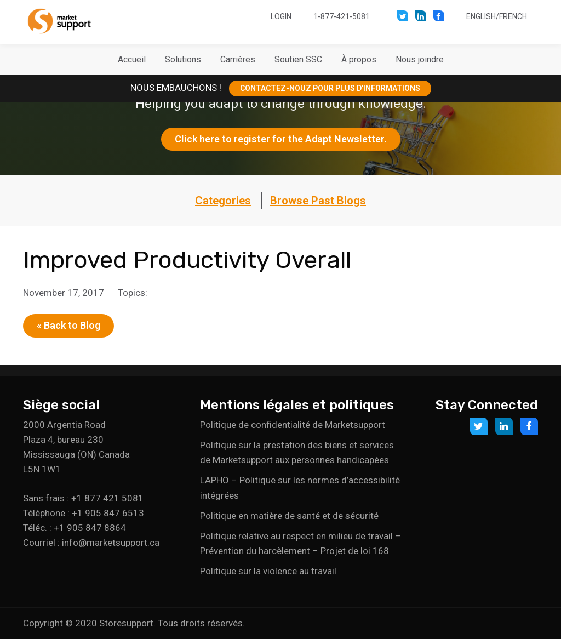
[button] (183, 60)
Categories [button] (223, 200)
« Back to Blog (68, 325)
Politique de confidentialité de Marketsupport (292, 424)
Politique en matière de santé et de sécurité (289, 515)
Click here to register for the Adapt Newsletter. (281, 139)
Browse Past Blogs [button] (318, 200)
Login (281, 16)
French (513, 16)
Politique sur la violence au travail (268, 571)
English (481, 16)
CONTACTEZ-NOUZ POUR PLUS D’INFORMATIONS (330, 88)
